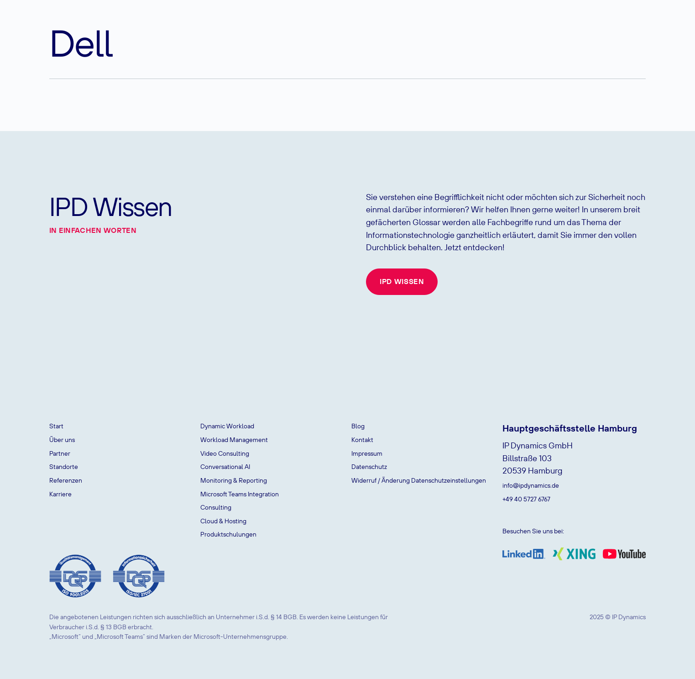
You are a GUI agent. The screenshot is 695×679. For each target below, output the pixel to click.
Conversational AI (225, 467)
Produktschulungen (228, 534)
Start (56, 426)
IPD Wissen (402, 281)
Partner (59, 453)
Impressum (366, 453)
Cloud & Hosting (223, 521)
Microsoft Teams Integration (239, 494)
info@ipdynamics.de (530, 485)
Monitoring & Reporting (233, 480)
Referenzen (65, 480)
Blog (358, 426)
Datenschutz (369, 467)
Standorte (63, 467)
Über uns (62, 440)
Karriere (60, 494)
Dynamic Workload (227, 426)
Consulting (215, 507)
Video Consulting (224, 453)
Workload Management (234, 440)
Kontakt (362, 440)
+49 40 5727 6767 (526, 499)
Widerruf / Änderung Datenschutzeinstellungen (418, 480)
